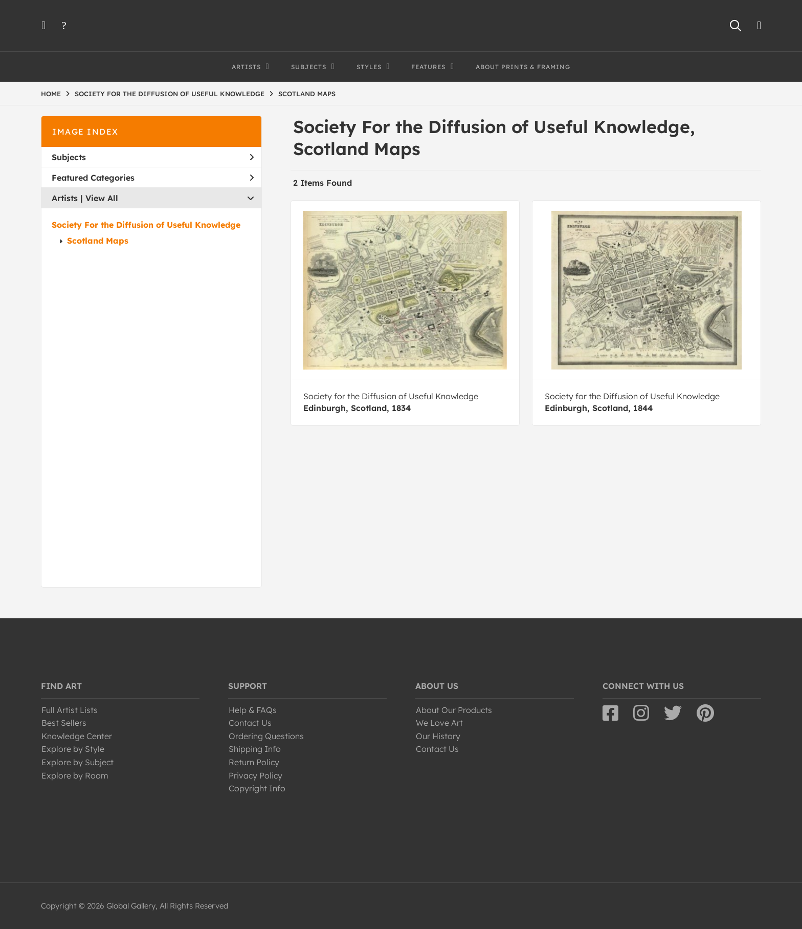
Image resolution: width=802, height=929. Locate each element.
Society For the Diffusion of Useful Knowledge (146, 225)
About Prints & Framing (523, 67)
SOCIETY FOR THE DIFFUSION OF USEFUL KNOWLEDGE (169, 94)
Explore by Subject (77, 762)
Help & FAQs (253, 710)
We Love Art (439, 723)
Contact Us (250, 723)
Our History (438, 736)
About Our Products (454, 710)
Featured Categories (153, 177)
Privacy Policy (255, 775)
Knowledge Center (76, 736)
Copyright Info (257, 788)
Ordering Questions (266, 736)
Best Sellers (63, 723)
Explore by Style (72, 749)
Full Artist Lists (69, 710)
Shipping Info (255, 749)
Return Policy (254, 762)
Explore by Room (74, 775)
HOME (51, 94)
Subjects (153, 157)
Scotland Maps (97, 240)
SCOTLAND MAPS (307, 94)
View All (101, 198)
